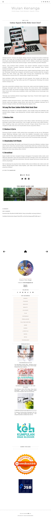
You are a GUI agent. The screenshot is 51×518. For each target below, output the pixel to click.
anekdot (28, 175)
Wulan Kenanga (25, 8)
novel (25, 334)
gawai (25, 328)
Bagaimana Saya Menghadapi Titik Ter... (14, 197)
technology (25, 339)
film (25, 313)
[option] (14, 194)
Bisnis (25, 298)
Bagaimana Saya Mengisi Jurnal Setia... (36, 197)
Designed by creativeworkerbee (25, 515)
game (25, 325)
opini (25, 337)
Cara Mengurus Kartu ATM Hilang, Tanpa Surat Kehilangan (25, 386)
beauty (25, 307)
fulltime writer (26, 322)
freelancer (25, 319)
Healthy (25, 304)
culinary (25, 310)
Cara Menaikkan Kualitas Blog (25, 362)
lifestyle (25, 331)
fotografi (25, 316)
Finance (25, 301)
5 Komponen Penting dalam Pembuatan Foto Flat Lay (25, 410)
